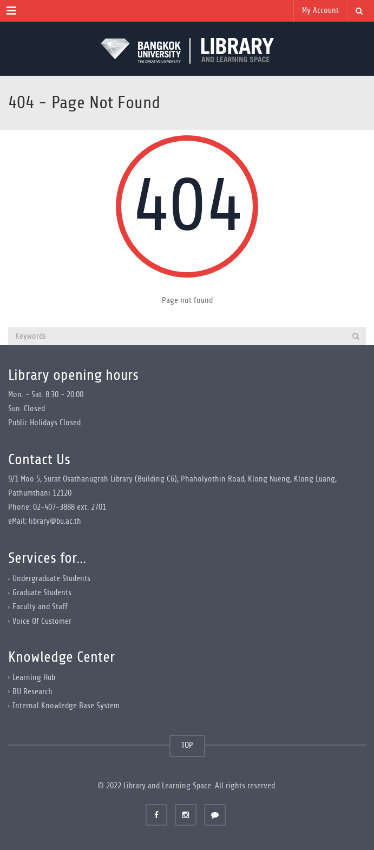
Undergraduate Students (51, 578)
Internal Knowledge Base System (66, 705)
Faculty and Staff (40, 606)
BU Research (32, 691)
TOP (187, 745)
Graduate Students (41, 592)
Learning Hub (33, 677)
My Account (320, 10)
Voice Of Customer (41, 621)
